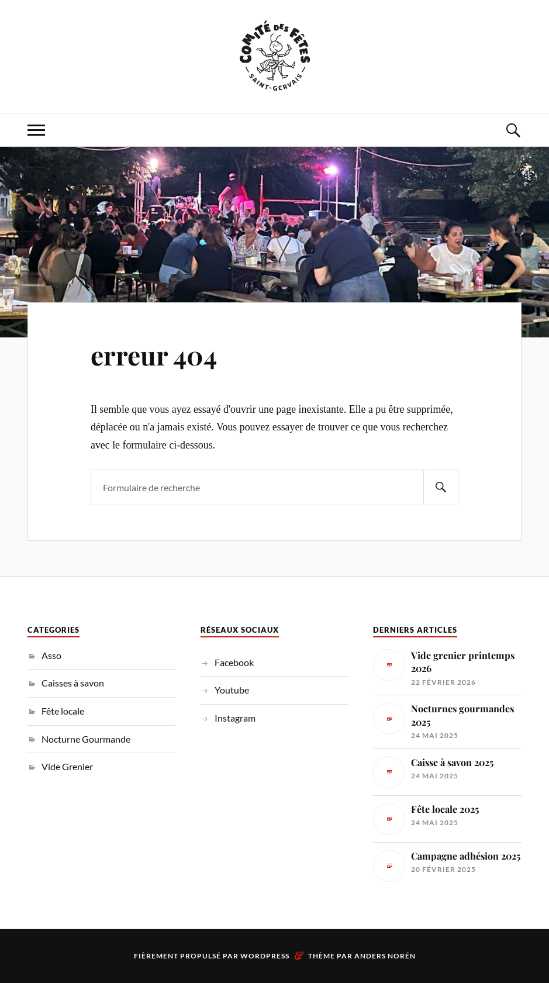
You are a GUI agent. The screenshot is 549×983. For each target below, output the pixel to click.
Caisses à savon (73, 682)
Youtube (232, 689)
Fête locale (63, 710)
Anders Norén (385, 955)
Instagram (235, 717)
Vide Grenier (67, 766)
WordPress (264, 955)
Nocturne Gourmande (86, 738)
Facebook (234, 662)
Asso (51, 655)
